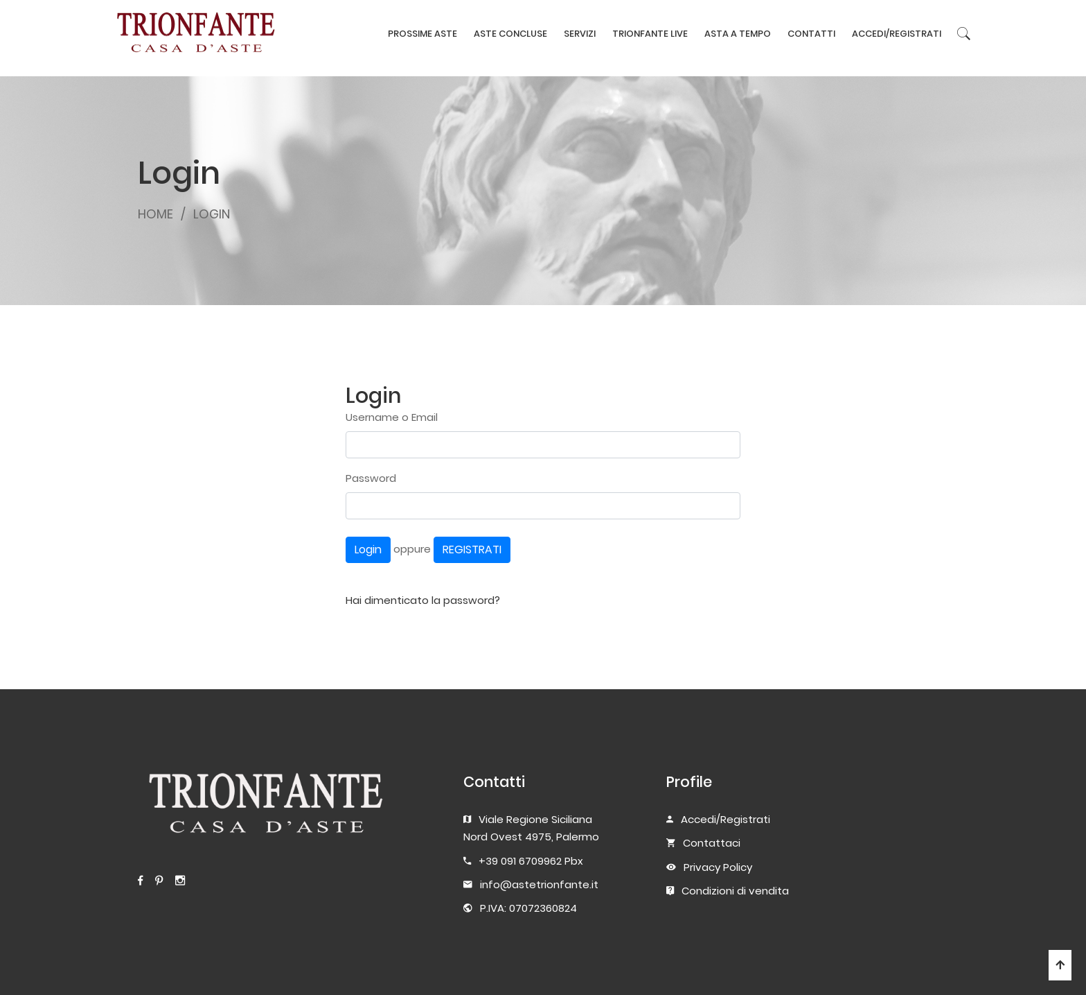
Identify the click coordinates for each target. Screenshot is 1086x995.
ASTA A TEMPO (737, 33)
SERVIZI (580, 33)
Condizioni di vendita (735, 890)
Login (368, 549)
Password (371, 478)
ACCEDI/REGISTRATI (896, 33)
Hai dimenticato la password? (423, 600)
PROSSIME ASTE (422, 33)
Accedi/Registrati (725, 819)
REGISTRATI (472, 549)
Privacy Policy (718, 867)
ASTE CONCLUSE (510, 33)
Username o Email (392, 417)
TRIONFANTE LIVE (650, 33)
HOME (155, 214)
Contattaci (711, 843)
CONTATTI (811, 33)
